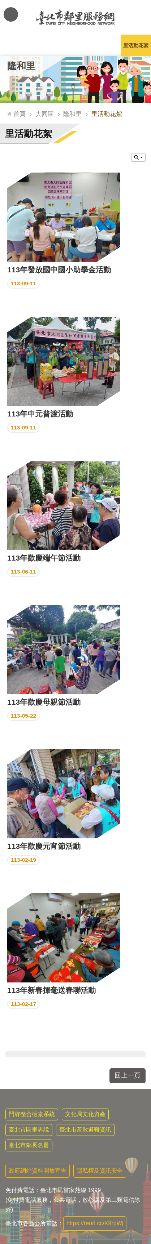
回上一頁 (128, 1075)
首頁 (19, 113)
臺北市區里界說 (29, 1130)
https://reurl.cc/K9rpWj (94, 1223)
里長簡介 (45, 45)
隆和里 (21, 66)
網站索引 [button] (11, 14)
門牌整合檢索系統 (32, 1114)
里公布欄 (15, 45)
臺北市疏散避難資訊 (85, 1130)
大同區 (44, 113)
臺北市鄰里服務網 (75, 17)
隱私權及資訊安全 (100, 1171)
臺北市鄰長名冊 (29, 1145)
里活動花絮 (135, 45)
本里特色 (106, 45)
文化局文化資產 (85, 1114)
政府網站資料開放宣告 (37, 1171)
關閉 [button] (138, 157)
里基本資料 (75, 45)
